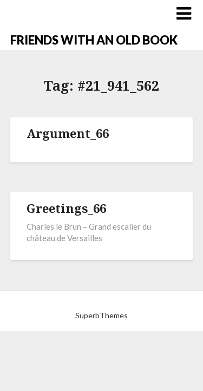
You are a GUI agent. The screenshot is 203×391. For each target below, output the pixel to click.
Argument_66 (68, 133)
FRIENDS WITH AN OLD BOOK (94, 40)
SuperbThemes (101, 315)
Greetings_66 (66, 208)
